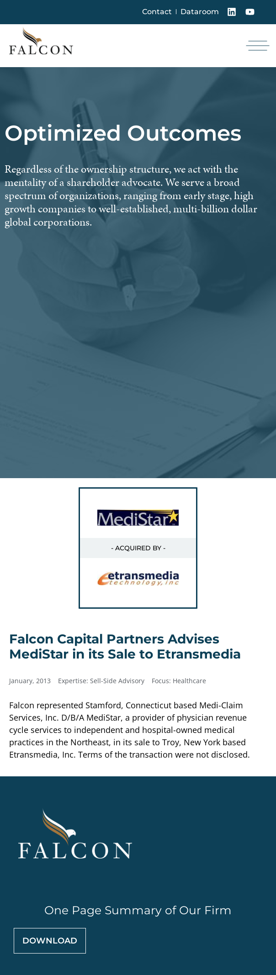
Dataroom (199, 11)
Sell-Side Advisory (117, 680)
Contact (157, 11)
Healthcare (189, 680)
